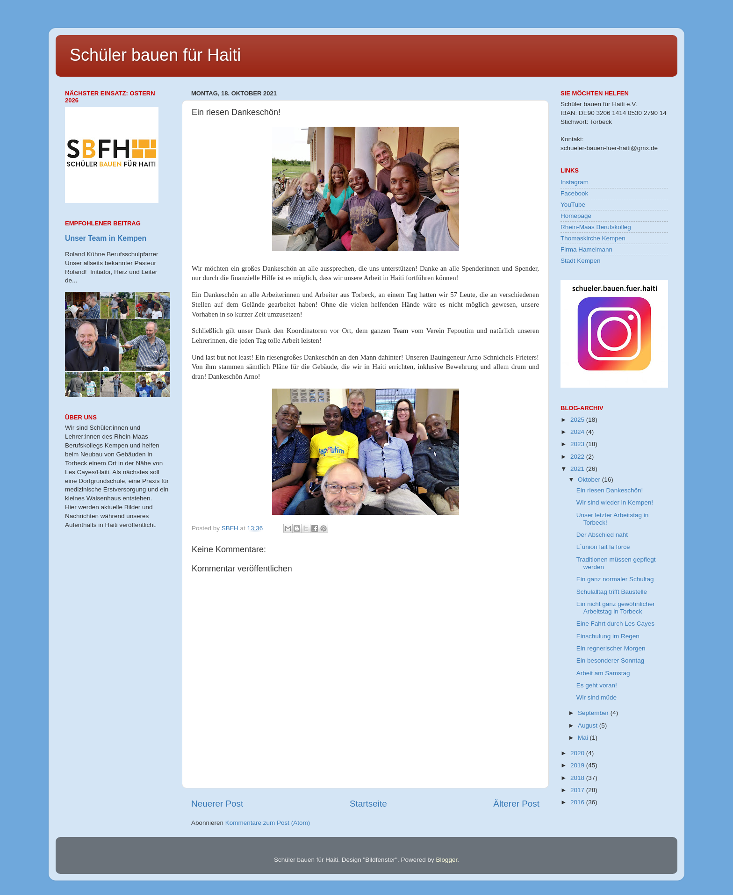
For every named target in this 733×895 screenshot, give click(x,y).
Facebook (574, 193)
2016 (578, 802)
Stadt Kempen (581, 260)
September (594, 712)
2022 (578, 456)
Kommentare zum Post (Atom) (267, 822)
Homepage (576, 215)
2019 (578, 765)
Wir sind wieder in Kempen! (614, 502)
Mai (584, 737)
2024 (578, 431)
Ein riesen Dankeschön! (609, 490)
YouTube (573, 204)
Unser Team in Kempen (105, 238)
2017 (578, 790)
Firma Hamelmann (586, 249)
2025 (578, 419)
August (588, 725)
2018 (578, 777)
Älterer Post (516, 803)
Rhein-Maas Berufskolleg (596, 227)
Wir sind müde (596, 697)
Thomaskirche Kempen (593, 238)
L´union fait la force (603, 546)
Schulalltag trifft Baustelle (611, 591)
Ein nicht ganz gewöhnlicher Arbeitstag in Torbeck (615, 607)
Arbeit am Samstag (603, 673)
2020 (578, 753)
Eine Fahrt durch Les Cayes (615, 623)
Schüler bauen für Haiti (155, 55)
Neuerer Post (217, 803)
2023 (578, 444)
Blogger (446, 859)
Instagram (575, 182)
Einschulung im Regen (608, 636)
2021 (578, 468)
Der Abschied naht (602, 534)
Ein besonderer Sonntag (610, 660)
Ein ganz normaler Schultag (615, 579)
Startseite (368, 803)
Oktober (590, 479)
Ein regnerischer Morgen (611, 648)
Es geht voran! (596, 685)
